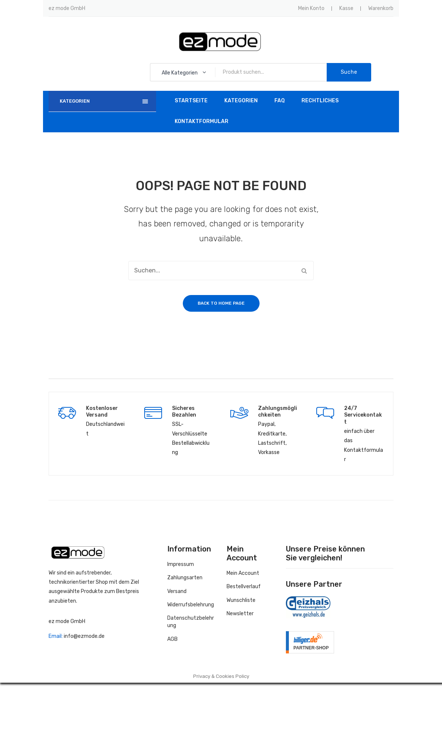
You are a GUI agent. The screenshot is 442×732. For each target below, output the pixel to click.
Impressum (180, 564)
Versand (177, 591)
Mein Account (243, 573)
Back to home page (221, 303)
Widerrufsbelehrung (190, 605)
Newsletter (240, 613)
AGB (172, 639)
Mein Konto (311, 8)
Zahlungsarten (184, 577)
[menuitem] (191, 101)
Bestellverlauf (244, 586)
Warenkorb (380, 8)
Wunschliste (241, 600)
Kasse (346, 8)
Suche (349, 72)
